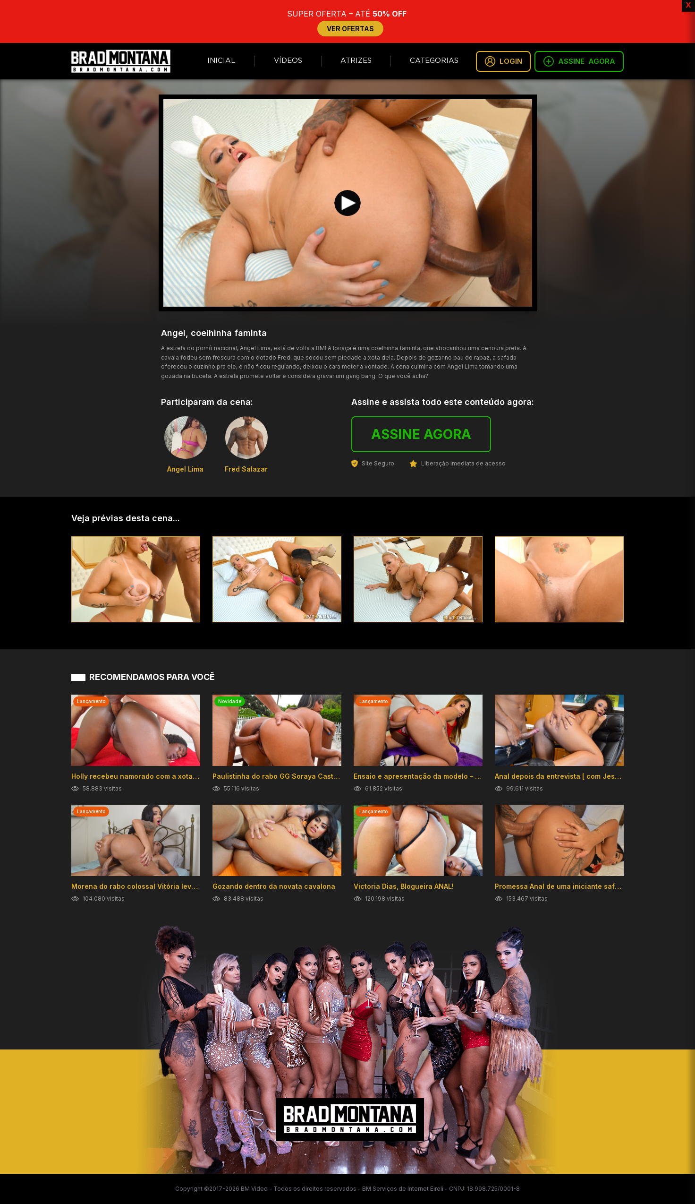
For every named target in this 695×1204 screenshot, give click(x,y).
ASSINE (579, 61)
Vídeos (288, 61)
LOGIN (503, 61)
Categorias (434, 61)
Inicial (221, 61)
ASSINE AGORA (421, 434)
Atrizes (356, 61)
